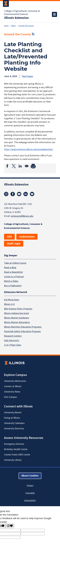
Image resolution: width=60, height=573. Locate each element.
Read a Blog (10, 267)
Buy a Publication (12, 285)
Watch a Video (11, 281)
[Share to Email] (26, 166)
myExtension (27, 237)
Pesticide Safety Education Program (22, 331)
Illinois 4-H (9, 304)
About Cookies (30, 476)
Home (6, 25)
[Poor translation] (10, 526)
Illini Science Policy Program (18, 309)
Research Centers (13, 336)
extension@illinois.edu (22, 216)
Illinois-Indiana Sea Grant (16, 313)
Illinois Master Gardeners (16, 318)
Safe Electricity (11, 340)
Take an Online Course (15, 263)
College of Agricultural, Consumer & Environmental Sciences (22, 12)
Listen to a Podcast (14, 276)
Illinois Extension (16, 18)
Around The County (26, 25)
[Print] (33, 166)
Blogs (13, 25)
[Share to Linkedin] (20, 166)
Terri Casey (27, 76)
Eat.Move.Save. (11, 300)
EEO (9, 237)
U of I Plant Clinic (12, 345)
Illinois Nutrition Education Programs (23, 327)
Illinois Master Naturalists (17, 322)
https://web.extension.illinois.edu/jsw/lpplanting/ (28, 149)
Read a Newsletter (13, 272)
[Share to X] (13, 166)
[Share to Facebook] (7, 166)
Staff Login (13, 243)
